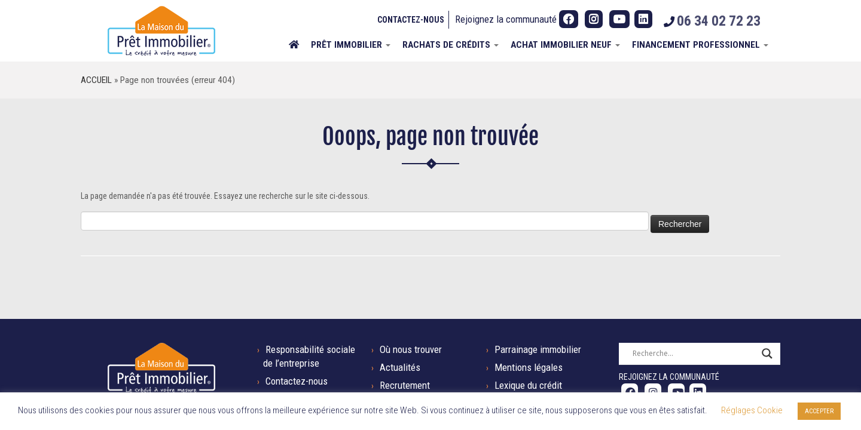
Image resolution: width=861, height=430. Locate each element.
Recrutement (405, 385)
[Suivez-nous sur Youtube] (619, 19)
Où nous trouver (411, 349)
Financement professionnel (700, 44)
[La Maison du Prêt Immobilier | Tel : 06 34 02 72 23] (161, 31)
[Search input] (694, 353)
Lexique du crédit (528, 385)
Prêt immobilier (350, 44)
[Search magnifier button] (767, 353)
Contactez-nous (410, 19)
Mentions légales (528, 367)
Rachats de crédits (450, 44)
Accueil (96, 80)
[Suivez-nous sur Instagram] (594, 19)
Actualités (400, 367)
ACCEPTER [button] (819, 411)
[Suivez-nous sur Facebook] (568, 19)
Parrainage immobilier (537, 349)
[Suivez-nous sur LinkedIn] (643, 19)
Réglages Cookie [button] (752, 410)
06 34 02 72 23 (719, 21)
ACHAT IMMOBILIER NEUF (565, 44)
